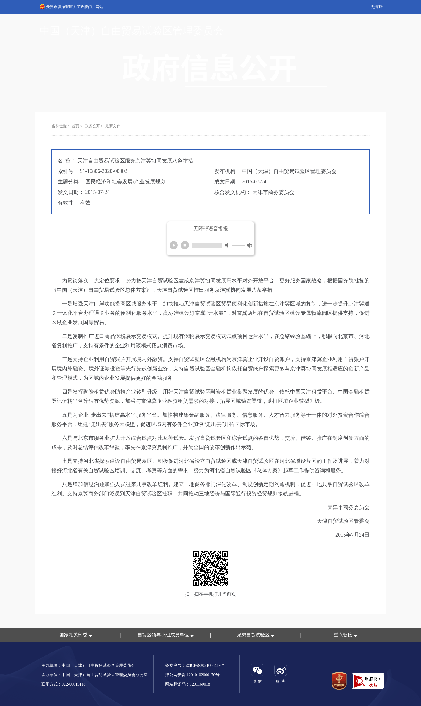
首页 (75, 126)
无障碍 (377, 7)
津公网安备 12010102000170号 (192, 675)
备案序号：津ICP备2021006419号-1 (196, 665)
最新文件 (112, 126)
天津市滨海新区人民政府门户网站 (71, 6)
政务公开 (92, 126)
